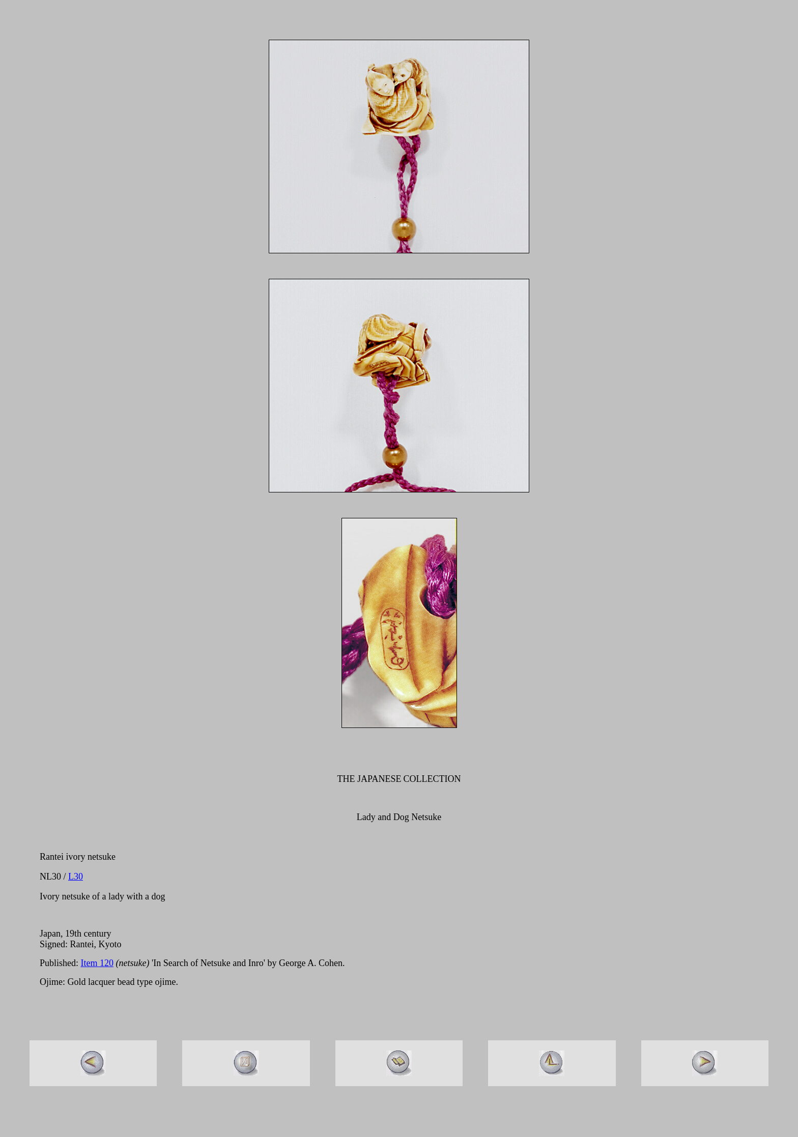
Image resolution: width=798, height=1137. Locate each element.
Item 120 (97, 963)
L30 (75, 876)
